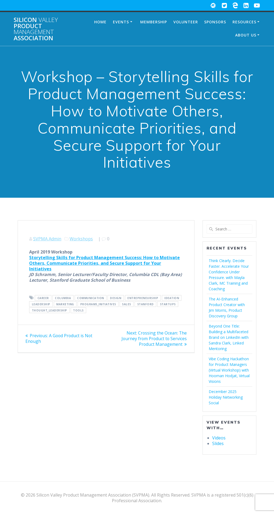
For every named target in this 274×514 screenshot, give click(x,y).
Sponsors (215, 21)
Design (115, 298)
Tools (78, 310)
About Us (245, 35)
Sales (126, 304)
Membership (153, 21)
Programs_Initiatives (98, 304)
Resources (244, 21)
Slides (218, 443)
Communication (90, 298)
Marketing (65, 304)
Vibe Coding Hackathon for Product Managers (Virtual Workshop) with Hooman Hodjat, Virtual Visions (229, 370)
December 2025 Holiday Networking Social (226, 397)
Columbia (63, 298)
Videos (219, 438)
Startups (168, 304)
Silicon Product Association (36, 29)
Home (100, 21)
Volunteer (185, 21)
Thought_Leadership (49, 310)
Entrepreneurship (142, 298)
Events (121, 21)
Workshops (81, 239)
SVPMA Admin (47, 239)
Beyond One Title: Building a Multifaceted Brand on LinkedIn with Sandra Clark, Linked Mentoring (229, 337)
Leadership (41, 304)
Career (43, 298)
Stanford (145, 304)
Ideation (171, 298)
